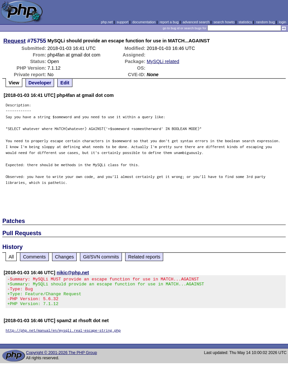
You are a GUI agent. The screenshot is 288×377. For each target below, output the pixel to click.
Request (14, 40)
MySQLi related (163, 61)
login (282, 22)
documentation (144, 22)
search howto (223, 22)
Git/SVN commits (101, 256)
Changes (64, 256)
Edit (64, 82)
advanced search (195, 22)
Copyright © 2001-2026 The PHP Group (61, 358)
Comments (34, 256)
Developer (40, 82)
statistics (245, 22)
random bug (265, 22)
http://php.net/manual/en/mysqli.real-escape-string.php (63, 336)
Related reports (144, 256)
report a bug (169, 22)
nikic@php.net (73, 272)
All (11, 256)
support (122, 22)
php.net (107, 22)
